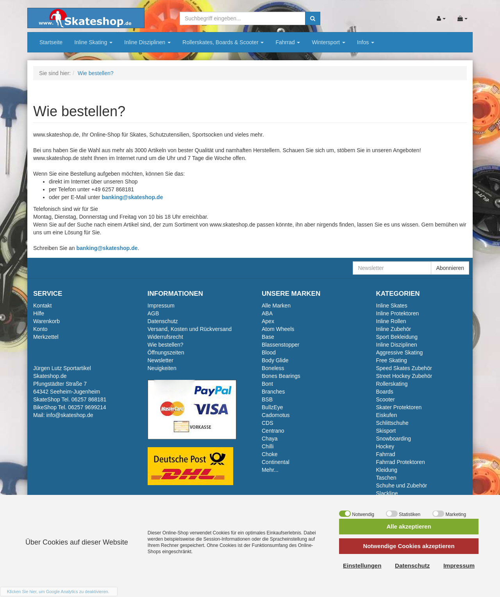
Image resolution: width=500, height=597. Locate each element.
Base (268, 337)
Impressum (161, 305)
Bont (267, 384)
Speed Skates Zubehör (404, 368)
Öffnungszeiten (166, 352)
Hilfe (38, 313)
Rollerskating (392, 384)
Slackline (387, 493)
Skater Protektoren (399, 407)
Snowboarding (393, 438)
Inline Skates (391, 305)
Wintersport (328, 42)
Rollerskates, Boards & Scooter (223, 42)
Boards (384, 391)
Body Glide (275, 360)
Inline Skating (93, 42)
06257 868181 (89, 399)
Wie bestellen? (166, 345)
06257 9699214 (87, 407)
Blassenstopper (281, 345)
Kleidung (387, 470)
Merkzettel (46, 337)
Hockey (385, 446)
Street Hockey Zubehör (404, 376)
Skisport (386, 431)
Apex (268, 321)
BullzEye (272, 407)
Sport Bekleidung (397, 337)
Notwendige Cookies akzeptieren (408, 546)
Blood (269, 352)
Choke (269, 454)
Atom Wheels (278, 329)
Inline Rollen (391, 321)
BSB (267, 399)
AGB (153, 313)
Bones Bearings (281, 376)
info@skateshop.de (69, 415)
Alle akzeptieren (408, 526)
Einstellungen (362, 565)
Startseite (50, 42)
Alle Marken (276, 305)
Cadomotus (276, 415)
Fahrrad (287, 42)
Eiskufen (386, 415)
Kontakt (42, 305)
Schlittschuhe (392, 423)
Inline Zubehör (393, 329)
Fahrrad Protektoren (400, 462)
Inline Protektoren (397, 313)
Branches (273, 391)
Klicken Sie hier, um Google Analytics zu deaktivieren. (58, 591)
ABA (267, 313)
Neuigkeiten (162, 368)
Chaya (269, 438)
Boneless (273, 368)
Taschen (386, 478)
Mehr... (270, 470)
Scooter (385, 399)
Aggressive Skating (399, 352)
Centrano (273, 431)
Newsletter (160, 360)
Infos (365, 42)
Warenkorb (46, 321)
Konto (40, 329)
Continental (275, 462)
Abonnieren (450, 268)
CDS (267, 423)
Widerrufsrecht (165, 337)
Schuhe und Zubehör (401, 485)
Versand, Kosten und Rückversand (190, 329)
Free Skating (391, 360)
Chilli (267, 446)
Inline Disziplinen (147, 42)
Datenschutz (163, 321)
